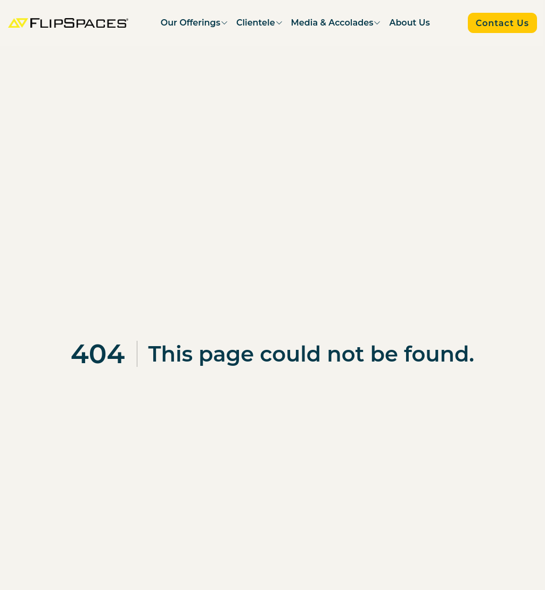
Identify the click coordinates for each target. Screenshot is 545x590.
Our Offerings (190, 23)
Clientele (255, 23)
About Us (409, 23)
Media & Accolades (332, 23)
